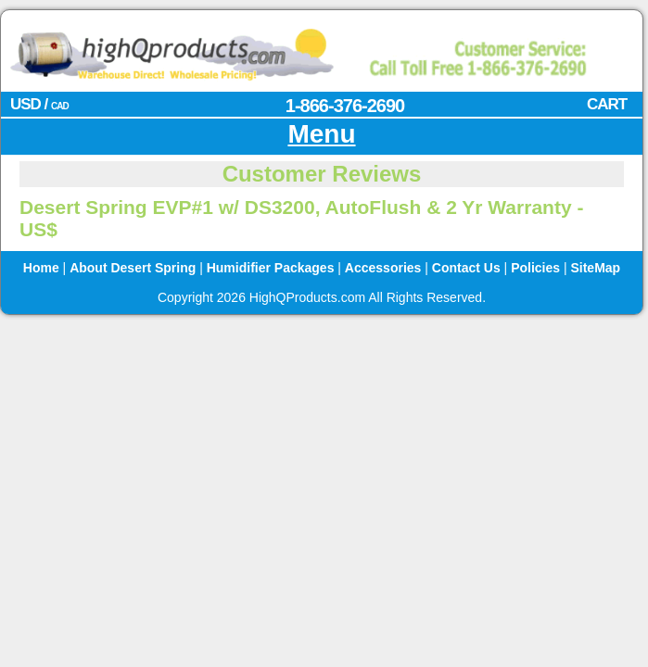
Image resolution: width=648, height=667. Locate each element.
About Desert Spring (133, 267)
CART (607, 104)
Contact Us (466, 267)
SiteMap (595, 267)
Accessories (383, 267)
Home (41, 267)
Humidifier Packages (271, 267)
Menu (321, 134)
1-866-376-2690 (345, 105)
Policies (535, 267)
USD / (39, 104)
